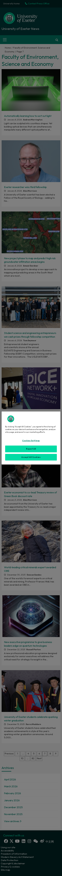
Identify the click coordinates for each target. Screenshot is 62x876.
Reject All (31, 449)
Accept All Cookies (30, 457)
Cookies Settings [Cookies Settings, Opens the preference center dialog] (31, 440)
